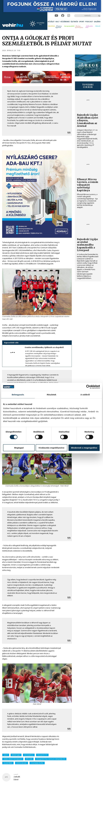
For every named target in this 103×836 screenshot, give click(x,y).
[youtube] (56, 15)
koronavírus (28, 755)
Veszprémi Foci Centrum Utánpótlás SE (50, 759)
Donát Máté (8, 763)
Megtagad (19, 448)
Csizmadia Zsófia (37, 763)
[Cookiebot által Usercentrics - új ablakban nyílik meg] (88, 387)
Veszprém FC (42, 755)
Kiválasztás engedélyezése (51, 448)
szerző (16, 774)
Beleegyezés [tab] (18, 394)
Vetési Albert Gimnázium (13, 759)
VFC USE (29, 759)
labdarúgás (16, 755)
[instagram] (68, 15)
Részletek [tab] (51, 394)
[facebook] (62, 15)
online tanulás (21, 763)
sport (6, 755)
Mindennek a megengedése (84, 448)
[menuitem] (51, 21)
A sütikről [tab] (85, 394)
